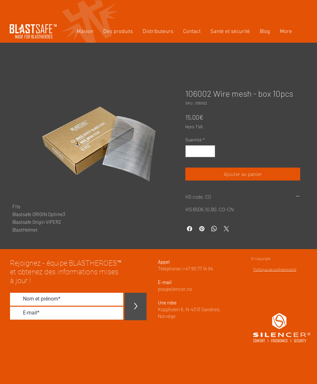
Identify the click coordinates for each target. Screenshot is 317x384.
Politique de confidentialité (274, 269)
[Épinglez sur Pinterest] (202, 229)
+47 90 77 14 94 (198, 268)
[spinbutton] (200, 151)
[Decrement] (190, 151)
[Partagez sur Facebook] (189, 229)
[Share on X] (226, 229)
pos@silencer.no (175, 289)
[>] (136, 306)
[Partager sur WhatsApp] (214, 229)
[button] (118, 32)
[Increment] (210, 151)
